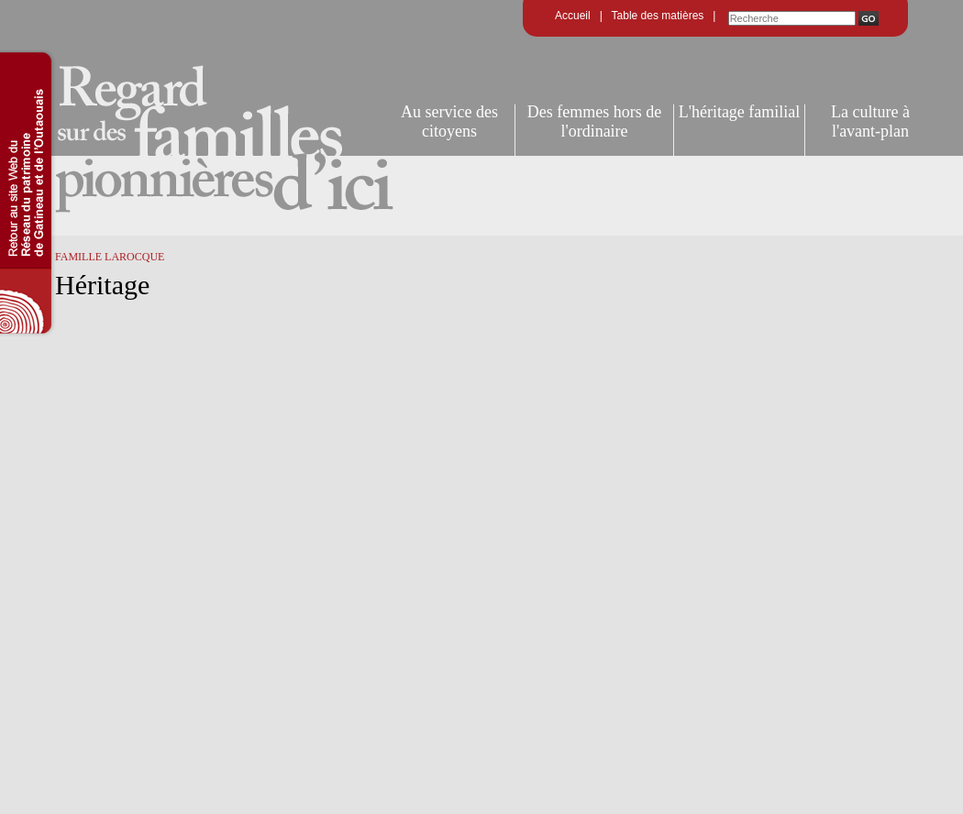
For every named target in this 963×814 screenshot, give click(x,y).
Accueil (573, 15)
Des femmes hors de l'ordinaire (594, 121)
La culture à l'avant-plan (870, 121)
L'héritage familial (740, 112)
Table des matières (658, 15)
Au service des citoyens (449, 121)
